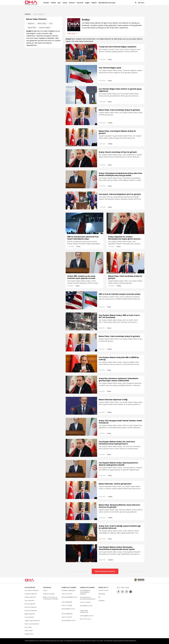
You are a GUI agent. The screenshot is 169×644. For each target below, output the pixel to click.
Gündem (46, 3)
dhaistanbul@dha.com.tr (70, 593)
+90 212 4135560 (67, 602)
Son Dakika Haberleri (32, 587)
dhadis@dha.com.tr (86, 602)
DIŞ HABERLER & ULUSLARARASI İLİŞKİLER (85, 588)
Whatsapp (101, 590)
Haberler (28, 10)
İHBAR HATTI (103, 584)
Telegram (101, 597)
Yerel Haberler (29, 613)
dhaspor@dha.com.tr (68, 617)
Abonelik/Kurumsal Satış (106, 3)
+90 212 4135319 (67, 590)
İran (50, 20)
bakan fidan (32, 24)
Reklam (94, 3)
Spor (59, 3)
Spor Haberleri (29, 597)
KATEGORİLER (30, 584)
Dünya (65, 3)
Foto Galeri (28, 623)
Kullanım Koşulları (49, 590)
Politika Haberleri (30, 593)
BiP (99, 593)
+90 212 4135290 (85, 598)
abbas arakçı (42, 20)
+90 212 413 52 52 (85, 615)
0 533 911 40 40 (103, 587)
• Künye (112, 641)
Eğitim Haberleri (30, 610)
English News (29, 630)
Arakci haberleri (39, 10)
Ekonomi (72, 3)
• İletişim (119, 641)
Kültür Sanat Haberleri (32, 620)
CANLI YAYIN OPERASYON (84, 607)
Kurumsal (80, 3)
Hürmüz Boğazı (44, 24)
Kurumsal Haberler (31, 607)
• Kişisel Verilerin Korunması (132, 641)
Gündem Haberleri (31, 590)
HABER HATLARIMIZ (69, 584)
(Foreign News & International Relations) (87, 594)
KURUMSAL (47, 584)
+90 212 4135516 (67, 613)
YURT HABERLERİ (67, 598)
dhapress (31, 20)
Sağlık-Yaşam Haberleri (32, 617)
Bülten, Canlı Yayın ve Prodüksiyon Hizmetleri (50, 594)
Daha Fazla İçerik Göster (105, 567)
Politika (53, 3)
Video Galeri (29, 627)
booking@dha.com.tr (86, 612)
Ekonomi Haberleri (31, 603)
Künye (45, 587)
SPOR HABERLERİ (67, 610)
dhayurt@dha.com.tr (68, 605)
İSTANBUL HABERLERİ (68, 587)
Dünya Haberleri (30, 600)
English (87, 3)
